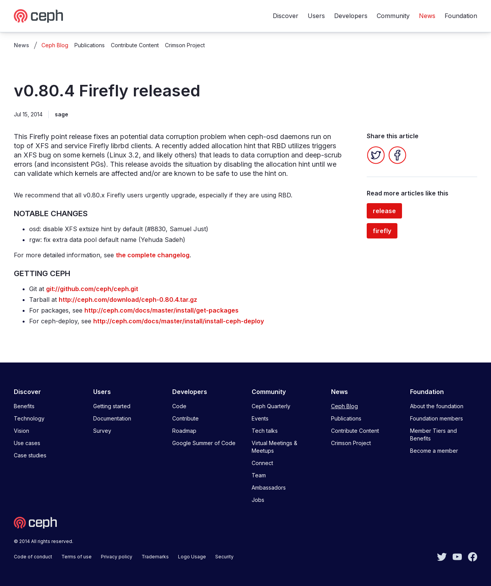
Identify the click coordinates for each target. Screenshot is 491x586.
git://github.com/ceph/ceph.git (92, 289)
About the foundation (436, 406)
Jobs (258, 500)
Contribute (185, 418)
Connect (262, 463)
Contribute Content (135, 45)
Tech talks (265, 430)
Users (316, 16)
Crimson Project (185, 45)
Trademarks (155, 557)
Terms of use (76, 557)
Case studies (30, 455)
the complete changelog (152, 255)
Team (259, 475)
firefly (382, 231)
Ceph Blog (54, 45)
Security (224, 557)
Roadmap (184, 430)
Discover (285, 16)
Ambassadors (269, 487)
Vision (21, 430)
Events (260, 418)
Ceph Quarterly (271, 406)
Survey (102, 430)
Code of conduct (33, 557)
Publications (89, 45)
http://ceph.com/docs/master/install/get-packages (161, 310)
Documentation (112, 418)
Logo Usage (192, 557)
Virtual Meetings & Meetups (274, 447)
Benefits (24, 406)
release (384, 211)
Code (179, 406)
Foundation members (436, 418)
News (427, 16)
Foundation (461, 16)
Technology (29, 418)
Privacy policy (116, 557)
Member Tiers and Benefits (433, 434)
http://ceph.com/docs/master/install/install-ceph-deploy (178, 321)
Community (393, 16)
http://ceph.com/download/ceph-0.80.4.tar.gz (128, 299)
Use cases (27, 443)
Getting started (111, 406)
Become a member (434, 450)
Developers (350, 16)
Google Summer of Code (204, 443)
